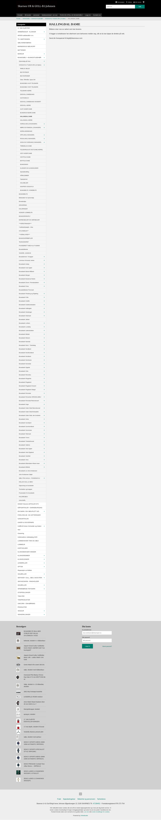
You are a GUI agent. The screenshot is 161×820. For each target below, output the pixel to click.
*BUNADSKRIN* (24, 242)
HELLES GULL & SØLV (26, 482)
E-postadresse (86, 630)
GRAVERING (23, 205)
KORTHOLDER (23, 548)
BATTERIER (22, 50)
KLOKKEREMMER (24, 555)
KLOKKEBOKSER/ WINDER (27, 552)
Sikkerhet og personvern (86, 799)
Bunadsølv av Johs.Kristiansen (28, 471)
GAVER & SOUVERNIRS (26, 522)
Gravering (21, 533)
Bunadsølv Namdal (24, 341)
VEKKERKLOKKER (24, 614)
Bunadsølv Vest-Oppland (26, 452)
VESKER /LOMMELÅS (25, 212)
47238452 (96, 804)
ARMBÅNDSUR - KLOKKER (27, 32)
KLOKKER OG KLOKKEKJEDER (29, 168)
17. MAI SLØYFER (24, 28)
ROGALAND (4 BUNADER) (27, 138)
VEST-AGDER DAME (26, 153)
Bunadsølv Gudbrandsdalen (27, 304)
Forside (20, 15)
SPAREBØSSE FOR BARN (26, 589)
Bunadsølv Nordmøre (25, 360)
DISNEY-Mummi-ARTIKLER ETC (28, 504)
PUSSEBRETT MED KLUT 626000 (29, 245)
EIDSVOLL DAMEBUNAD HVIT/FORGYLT (27, 96)
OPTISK (20, 566)
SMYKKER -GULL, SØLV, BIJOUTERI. (30, 578)
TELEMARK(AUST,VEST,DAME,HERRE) (31, 149)
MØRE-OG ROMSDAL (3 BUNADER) (30, 127)
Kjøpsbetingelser (69, 799)
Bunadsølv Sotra (24, 419)
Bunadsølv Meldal (24, 334)
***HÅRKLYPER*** (24, 234)
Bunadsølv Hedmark (25, 316)
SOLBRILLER (22, 574)
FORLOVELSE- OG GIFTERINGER (29, 515)
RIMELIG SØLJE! (25, 68)
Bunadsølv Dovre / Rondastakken (29, 282)
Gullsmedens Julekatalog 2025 (27, 537)
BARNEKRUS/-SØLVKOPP (26, 46)
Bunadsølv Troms (24, 437)
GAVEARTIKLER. (23, 519)
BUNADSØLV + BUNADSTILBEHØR (29, 57)
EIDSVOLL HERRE (25, 105)
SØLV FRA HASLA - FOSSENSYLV (29, 478)
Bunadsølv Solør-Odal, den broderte (29, 415)
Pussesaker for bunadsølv (26, 493)
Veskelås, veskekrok (25, 253)
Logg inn (88, 15)
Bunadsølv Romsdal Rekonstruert (29, 400)
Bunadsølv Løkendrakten (26, 330)
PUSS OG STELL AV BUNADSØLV (71, 15)
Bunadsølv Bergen (24, 275)
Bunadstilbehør (23, 249)
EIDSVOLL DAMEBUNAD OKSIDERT (30, 101)
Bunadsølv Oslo (23, 371)
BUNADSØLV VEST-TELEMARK (29, 87)
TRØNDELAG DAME (26, 146)
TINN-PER (21, 596)
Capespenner (24, 179)
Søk (140, 6)
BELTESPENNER (25, 76)
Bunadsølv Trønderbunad (26, 441)
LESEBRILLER (22, 563)
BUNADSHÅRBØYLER (26, 238)
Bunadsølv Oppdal (24, 367)
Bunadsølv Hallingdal (25, 308)
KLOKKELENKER (23, 559)
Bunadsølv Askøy (24, 264)
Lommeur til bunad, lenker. (27, 260)
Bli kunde (28, 15)
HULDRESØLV (23, 496)
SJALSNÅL (22, 500)
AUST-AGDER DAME (26, 109)
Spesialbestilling (24, 172)
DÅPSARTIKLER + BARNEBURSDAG (30, 507)
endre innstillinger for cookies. (101, 812)
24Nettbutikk (84, 816)
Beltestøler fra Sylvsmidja (26, 198)
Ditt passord (86, 637)
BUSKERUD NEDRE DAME (28, 113)
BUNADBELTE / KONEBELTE (28, 190)
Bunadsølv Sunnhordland (26, 426)
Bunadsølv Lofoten (24, 323)
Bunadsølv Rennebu (25, 375)
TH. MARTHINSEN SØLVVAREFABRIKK (24, 41)
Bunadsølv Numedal (25, 364)
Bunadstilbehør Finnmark (26, 290)
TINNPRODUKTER (24, 600)
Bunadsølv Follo (23, 297)
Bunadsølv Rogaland (25, 382)
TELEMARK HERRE (25, 90)
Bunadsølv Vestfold (24, 456)
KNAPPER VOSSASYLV (27, 186)
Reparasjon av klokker (25, 570)
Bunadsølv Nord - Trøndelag (27, 345)
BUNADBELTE (23, 194)
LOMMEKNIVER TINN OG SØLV (28, 541)
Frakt (59, 799)
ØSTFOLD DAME (25, 160)
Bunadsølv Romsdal (25, 393)
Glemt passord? (107, 646)
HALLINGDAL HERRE (26, 120)
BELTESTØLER (24, 72)
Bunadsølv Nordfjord (25, 349)
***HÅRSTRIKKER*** (25, 223)
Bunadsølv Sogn (24, 404)
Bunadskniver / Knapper (26, 256)
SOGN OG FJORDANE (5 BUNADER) (30, 142)
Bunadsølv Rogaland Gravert (27, 386)
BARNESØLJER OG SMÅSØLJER (29, 220)
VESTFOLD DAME (25, 157)
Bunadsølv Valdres (24, 445)
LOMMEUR (21, 544)
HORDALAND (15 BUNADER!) (28, 124)
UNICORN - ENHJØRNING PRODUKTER (26, 605)
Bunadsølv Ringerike (25, 378)
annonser (36, 15)
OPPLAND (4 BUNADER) (27, 135)
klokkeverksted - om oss (49, 15)
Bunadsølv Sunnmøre (25, 430)
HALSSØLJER (24, 183)
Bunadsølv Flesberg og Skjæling (28, 293)
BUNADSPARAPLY (24, 216)
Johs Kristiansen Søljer (26, 474)
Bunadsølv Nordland (25, 356)
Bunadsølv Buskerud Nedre (27, 279)
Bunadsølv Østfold (24, 467)
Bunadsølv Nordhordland (26, 352)
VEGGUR (21, 611)
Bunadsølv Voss (23, 460)
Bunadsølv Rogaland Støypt (27, 389)
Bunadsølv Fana (24, 286)
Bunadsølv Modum (24, 338)
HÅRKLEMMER (24, 175)
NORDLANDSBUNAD (26, 131)
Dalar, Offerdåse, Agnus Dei (27, 79)
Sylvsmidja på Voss (24, 61)
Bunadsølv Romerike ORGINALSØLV (30, 397)
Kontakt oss (97, 15)
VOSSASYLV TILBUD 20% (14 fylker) (30, 65)
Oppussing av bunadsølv (26, 485)
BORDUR (21, 54)
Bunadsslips (22, 201)
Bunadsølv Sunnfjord (25, 423)
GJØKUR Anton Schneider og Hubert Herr (29, 528)
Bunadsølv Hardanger (25, 312)
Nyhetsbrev (101, 799)
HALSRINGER (23, 209)
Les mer (86, 812)
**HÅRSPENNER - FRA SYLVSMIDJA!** (26, 229)
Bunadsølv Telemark (25, 434)
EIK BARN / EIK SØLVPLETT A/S (28, 511)
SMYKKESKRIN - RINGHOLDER (28, 581)
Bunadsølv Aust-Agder (25, 268)
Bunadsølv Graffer (24, 301)
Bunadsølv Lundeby (25, 327)
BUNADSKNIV (24, 164)
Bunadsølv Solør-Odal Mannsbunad (29, 408)
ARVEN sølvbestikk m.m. (26, 35)
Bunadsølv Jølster (24, 319)
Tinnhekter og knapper (25, 489)
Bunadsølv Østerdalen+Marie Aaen (29, 463)
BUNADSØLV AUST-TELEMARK (29, 83)
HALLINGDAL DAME (26, 116)
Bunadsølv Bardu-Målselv (26, 271)
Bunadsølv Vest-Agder (25, 448)
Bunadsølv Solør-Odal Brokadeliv (29, 412)
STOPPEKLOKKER (24, 592)
